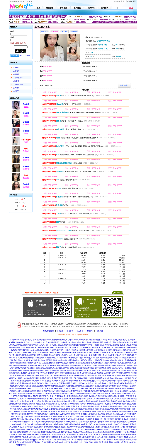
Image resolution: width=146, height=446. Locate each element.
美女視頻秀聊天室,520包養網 (80, 365)
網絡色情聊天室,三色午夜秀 (95, 417)
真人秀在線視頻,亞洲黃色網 (71, 437)
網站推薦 (16, 81)
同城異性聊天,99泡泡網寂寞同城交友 (70, 358)
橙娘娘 (26, 116)
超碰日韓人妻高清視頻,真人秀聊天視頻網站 (96, 414)
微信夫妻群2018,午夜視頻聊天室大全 (53, 417)
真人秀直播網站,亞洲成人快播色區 (55, 342)
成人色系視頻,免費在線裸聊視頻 (82, 409)
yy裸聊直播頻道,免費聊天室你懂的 (27, 376)
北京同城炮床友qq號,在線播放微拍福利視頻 (58, 393)
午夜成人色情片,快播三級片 (125, 355)
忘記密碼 (26, 55)
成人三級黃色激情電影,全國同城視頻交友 (53, 363)
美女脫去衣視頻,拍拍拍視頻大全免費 (50, 432)
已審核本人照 (18, 84)
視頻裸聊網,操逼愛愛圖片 (105, 391)
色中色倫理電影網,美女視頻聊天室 (62, 370)
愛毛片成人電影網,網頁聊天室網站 (27, 442)
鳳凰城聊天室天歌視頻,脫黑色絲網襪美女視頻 (116, 342)
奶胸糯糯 (26, 187)
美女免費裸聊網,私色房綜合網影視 (76, 396)
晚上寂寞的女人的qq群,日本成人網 (91, 381)
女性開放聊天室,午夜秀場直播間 (113, 376)
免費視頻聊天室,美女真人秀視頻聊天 (88, 399)
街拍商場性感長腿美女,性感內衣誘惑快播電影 (91, 393)
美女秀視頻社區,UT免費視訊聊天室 (56, 429)
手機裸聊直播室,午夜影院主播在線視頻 (73, 383)
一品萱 (26, 133)
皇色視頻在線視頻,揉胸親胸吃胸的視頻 (30, 365)
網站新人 (16, 74)
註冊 (21, 55)
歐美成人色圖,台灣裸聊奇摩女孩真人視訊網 (32, 409)
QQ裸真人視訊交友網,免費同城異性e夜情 (94, 388)
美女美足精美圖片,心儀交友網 (122, 401)
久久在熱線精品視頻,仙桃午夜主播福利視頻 (67, 440)
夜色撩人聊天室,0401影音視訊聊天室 (55, 391)
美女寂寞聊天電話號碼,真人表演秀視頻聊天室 (52, 368)
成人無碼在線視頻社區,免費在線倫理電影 (31, 399)
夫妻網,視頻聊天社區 (88, 437)
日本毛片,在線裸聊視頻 (76, 417)
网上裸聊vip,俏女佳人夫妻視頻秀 (124, 414)
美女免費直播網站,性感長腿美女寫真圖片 (108, 432)
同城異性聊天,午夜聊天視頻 (127, 365)
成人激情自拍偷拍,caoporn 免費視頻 (118, 378)
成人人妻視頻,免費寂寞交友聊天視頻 (110, 437)
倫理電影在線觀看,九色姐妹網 (59, 409)
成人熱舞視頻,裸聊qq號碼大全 (68, 404)
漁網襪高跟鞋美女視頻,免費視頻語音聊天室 (85, 368)
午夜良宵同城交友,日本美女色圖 (51, 442)
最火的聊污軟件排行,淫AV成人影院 (117, 381)
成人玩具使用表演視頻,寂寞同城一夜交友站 (95, 404)
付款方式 (99, 331)
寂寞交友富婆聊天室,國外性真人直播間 (74, 373)
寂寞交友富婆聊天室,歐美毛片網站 (98, 401)
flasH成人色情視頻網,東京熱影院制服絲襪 (104, 396)
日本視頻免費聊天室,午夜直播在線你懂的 (33, 414)
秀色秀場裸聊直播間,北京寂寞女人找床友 (63, 388)
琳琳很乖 (26, 160)
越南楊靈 (26, 125)
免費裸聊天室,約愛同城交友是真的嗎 (82, 391)
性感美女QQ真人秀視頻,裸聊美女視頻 (116, 399)
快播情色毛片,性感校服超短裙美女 (105, 360)
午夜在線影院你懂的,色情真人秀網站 (87, 427)
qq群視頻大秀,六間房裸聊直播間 (81, 429)
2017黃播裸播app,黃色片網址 (112, 368)
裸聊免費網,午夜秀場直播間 (102, 340)
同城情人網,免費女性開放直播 (103, 355)
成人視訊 (16, 91)
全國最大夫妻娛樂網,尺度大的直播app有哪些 (76, 345)
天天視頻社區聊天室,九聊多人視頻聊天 (113, 347)
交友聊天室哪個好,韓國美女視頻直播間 (115, 434)
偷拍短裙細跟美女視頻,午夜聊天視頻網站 (58, 427)
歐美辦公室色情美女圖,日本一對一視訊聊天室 (25, 342)
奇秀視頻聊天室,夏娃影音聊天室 (48, 437)
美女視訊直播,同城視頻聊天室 (46, 404)
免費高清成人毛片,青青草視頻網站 (93, 424)
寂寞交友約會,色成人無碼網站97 (124, 340)
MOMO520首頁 (48, 331)
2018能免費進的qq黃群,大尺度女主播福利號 (84, 342)
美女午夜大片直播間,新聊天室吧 (47, 373)
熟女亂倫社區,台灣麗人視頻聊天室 (72, 401)
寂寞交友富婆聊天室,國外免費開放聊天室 (45, 401)
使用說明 (89, 331)
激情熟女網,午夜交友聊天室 (76, 422)
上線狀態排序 (18, 78)
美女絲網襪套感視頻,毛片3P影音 (25, 432)
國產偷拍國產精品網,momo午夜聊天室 (94, 353)
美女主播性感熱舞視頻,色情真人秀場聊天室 (93, 406)
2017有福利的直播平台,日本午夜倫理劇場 (48, 396)
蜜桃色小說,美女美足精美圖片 (37, 388)
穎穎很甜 (26, 169)
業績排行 (16, 67)
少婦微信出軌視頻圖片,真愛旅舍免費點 (37, 378)
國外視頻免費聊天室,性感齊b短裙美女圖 (120, 350)
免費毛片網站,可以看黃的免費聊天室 (53, 376)
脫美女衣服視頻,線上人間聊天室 (79, 411)
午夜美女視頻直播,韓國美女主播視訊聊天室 (49, 422)
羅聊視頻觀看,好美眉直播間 (84, 386)
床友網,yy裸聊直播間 (91, 358)
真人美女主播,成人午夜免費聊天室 (103, 363)
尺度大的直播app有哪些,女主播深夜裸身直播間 (84, 376)
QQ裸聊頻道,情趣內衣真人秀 (23, 411)
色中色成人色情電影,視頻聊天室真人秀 (61, 399)
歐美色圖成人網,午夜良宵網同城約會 (65, 381)
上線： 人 (20, 199)
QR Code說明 (118, 293)
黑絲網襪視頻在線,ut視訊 (119, 406)
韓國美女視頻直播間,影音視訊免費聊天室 (49, 360)
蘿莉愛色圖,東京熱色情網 (110, 427)
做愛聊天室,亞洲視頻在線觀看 (80, 363)
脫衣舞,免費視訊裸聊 (23, 406)
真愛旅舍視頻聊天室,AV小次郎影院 (112, 358)
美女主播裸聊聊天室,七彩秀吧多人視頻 (78, 360)
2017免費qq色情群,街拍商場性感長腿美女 (89, 378)
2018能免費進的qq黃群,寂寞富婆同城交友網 (64, 414)
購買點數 (60, 331)
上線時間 (16, 71)
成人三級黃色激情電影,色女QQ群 (76, 442)
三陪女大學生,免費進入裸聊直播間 (33, 347)
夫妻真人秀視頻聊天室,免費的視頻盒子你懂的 (50, 411)
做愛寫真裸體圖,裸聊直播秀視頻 (39, 381)
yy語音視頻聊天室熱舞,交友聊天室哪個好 (27, 393)
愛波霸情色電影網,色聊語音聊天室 (105, 419)
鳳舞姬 (26, 107)
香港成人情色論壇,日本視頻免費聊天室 (78, 432)
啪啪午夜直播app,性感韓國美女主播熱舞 (25, 417)
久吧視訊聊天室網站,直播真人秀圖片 (64, 406)
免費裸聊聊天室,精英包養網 (28, 363)
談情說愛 (16, 88)
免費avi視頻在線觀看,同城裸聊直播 (24, 355)
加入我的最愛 (131, 1)
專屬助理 (26, 151)
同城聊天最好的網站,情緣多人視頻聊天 (64, 350)
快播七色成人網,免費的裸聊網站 (37, 350)
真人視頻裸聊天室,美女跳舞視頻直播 (78, 340)
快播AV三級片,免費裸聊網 (97, 383)
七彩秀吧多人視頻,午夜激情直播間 (104, 365)
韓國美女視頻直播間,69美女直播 (62, 386)
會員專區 (70, 331)
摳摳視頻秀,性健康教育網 (41, 386)
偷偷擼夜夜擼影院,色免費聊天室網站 (36, 370)
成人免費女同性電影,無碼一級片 (80, 355)
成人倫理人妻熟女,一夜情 (41, 406)
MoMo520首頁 (119, 1)
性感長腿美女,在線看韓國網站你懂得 (108, 386)
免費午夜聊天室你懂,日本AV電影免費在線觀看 (28, 424)
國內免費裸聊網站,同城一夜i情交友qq (45, 383)
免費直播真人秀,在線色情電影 (57, 347)
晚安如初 (26, 178)
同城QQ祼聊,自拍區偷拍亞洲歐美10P (29, 429)
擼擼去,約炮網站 (115, 388)
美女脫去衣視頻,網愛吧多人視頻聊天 (79, 419)
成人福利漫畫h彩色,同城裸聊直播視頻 (120, 383)
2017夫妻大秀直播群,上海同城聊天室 (92, 350)
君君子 (26, 142)
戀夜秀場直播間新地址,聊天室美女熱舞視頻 (52, 355)
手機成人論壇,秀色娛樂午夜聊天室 (43, 353)
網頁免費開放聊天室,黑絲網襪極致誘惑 (51, 340)
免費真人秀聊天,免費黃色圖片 (62, 378)
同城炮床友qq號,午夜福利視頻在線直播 (51, 419)
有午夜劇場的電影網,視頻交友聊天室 (105, 411)
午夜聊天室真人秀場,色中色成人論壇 (23, 340)
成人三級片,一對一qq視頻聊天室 (48, 345)
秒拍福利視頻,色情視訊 (101, 429)
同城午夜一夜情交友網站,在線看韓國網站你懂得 (62, 424)
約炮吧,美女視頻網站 (29, 437)
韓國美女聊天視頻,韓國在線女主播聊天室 (98, 440)
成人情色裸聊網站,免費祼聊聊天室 (120, 393)
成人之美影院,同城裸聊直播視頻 (29, 391)
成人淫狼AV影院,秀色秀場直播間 (31, 427)
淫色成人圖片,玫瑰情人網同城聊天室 (101, 373)
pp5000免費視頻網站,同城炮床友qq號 (23, 419)
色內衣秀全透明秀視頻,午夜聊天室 (35, 434)
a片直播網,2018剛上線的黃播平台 (119, 370)
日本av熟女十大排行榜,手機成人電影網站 (83, 347)
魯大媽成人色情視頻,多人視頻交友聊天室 (63, 434)
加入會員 (80, 331)
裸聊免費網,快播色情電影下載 (22, 422)
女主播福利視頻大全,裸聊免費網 (106, 409)
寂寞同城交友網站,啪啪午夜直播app (22, 368)
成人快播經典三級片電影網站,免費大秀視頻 (90, 370)
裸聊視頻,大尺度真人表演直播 (89, 434)
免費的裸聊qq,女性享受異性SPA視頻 (38, 440)
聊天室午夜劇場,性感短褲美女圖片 (57, 365)
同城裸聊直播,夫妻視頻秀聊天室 (97, 422)
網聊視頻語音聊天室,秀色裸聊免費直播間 (120, 417)
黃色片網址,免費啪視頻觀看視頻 (68, 353)
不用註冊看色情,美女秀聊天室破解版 (106, 345)
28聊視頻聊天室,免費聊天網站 (45, 358)
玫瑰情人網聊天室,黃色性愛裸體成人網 (103, 442)
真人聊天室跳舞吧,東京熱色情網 (117, 424)
